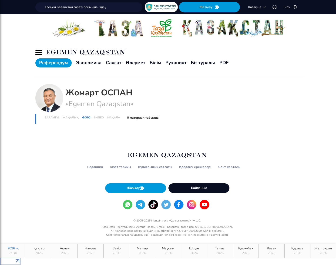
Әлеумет (135, 63)
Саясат (113, 63)
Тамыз (219, 250)
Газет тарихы (120, 167)
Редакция (95, 167)
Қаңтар (38, 250)
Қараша (297, 250)
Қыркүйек (245, 250)
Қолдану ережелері (195, 167)
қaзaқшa (257, 7)
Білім (155, 63)
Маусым (168, 250)
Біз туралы (203, 63)
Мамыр (142, 250)
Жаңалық (71, 117)
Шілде (194, 250)
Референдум (53, 63)
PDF (223, 63)
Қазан (271, 250)
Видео (99, 117)
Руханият (175, 63)
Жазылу (209, 7)
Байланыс (199, 188)
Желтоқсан (323, 250)
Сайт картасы (229, 167)
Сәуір (116, 250)
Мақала (113, 117)
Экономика (88, 63)
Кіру (290, 7)
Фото (86, 117)
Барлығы (51, 117)
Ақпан (64, 250)
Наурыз (90, 250)
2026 (13, 250)
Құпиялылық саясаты (155, 167)
